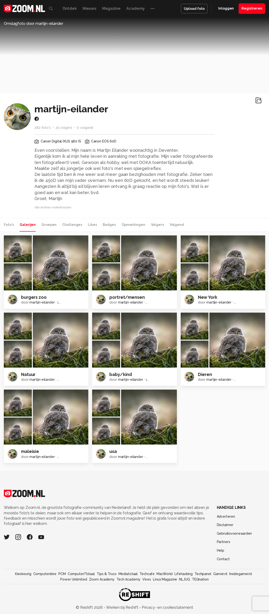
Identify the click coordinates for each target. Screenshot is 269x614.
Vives (146, 579)
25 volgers (64, 128)
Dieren (205, 374)
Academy (135, 8)
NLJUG (184, 579)
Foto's (9, 225)
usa (113, 451)
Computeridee (45, 574)
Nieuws (89, 8)
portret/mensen (127, 297)
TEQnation (200, 579)
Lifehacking (183, 574)
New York (207, 297)
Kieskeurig (23, 574)
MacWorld (165, 574)
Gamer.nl (220, 574)
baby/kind (120, 374)
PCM (62, 574)
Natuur (28, 374)
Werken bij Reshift (122, 607)
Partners (223, 542)
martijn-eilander (42, 302)
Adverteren (226, 516)
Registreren (251, 8)
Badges (109, 225)
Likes (92, 225)
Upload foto (194, 9)
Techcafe (147, 574)
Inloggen (226, 8)
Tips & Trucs (107, 574)
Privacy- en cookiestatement (167, 607)
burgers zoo (34, 297)
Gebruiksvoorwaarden (234, 533)
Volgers (157, 225)
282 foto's (42, 128)
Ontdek (69, 8)
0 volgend (85, 128)
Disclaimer (225, 525)
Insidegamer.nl (240, 574)
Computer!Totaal (81, 574)
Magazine (111, 8)
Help (220, 550)
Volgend (177, 225)
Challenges (72, 225)
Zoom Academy (102, 579)
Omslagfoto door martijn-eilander (33, 23)
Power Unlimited (73, 579)
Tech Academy (128, 579)
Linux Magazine (165, 579)
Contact (223, 559)
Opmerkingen (133, 225)
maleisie (30, 451)
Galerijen (28, 225)
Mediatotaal (128, 574)
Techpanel (203, 574)
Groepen (48, 225)
